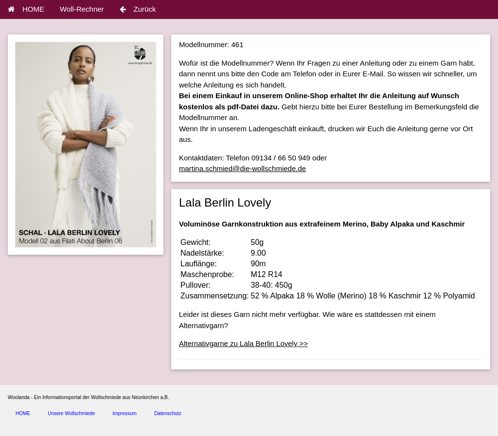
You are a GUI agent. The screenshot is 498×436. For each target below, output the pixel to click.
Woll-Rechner (82, 9)
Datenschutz (167, 413)
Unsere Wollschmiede (71, 413)
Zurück (138, 9)
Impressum (124, 413)
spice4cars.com (113, 427)
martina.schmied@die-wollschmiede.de (242, 168)
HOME (26, 9)
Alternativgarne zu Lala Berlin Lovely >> (243, 343)
